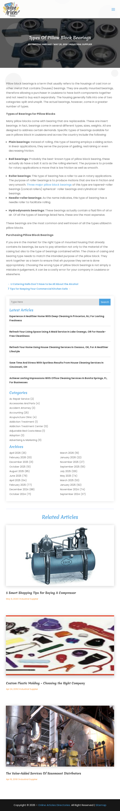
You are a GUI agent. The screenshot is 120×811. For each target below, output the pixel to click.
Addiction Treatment (21, 421)
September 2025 (70, 466)
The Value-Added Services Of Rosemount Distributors (43, 773)
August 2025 (16, 471)
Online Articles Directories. (54, 805)
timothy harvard (41, 44)
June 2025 (15, 475)
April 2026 (15, 453)
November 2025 (69, 462)
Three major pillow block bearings (49, 185)
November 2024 (69, 489)
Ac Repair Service (19, 399)
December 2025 (18, 462)
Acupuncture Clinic (20, 417)
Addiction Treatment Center (26, 426)
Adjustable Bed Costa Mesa (25, 431)
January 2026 (68, 457)
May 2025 (65, 475)
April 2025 (15, 480)
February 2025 (17, 485)
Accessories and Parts (22, 403)
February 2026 (17, 457)
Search (105, 302)
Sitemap (101, 805)
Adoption (14, 435)
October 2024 (17, 494)
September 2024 (70, 494)
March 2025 (67, 480)
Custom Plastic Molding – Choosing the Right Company (45, 683)
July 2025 (65, 471)
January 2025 (68, 485)
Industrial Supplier (80, 44)
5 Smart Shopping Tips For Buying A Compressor (41, 593)
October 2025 (17, 466)
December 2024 (19, 489)
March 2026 (67, 453)
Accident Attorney (20, 408)
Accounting (16, 412)
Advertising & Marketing (23, 440)
